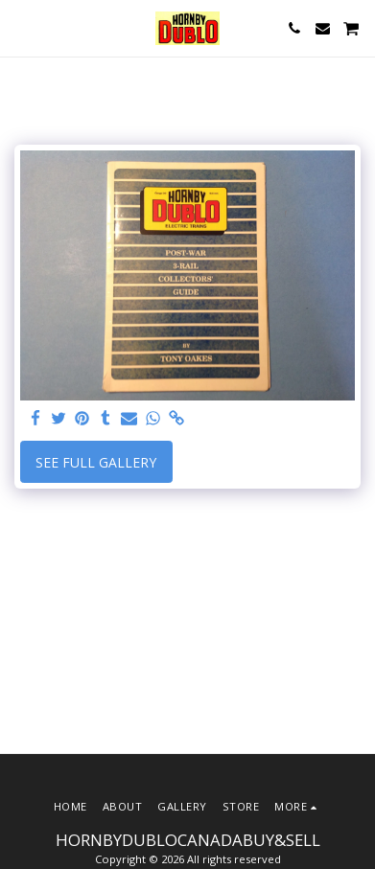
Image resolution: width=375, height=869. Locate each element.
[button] (21, 27)
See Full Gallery (95, 462)
